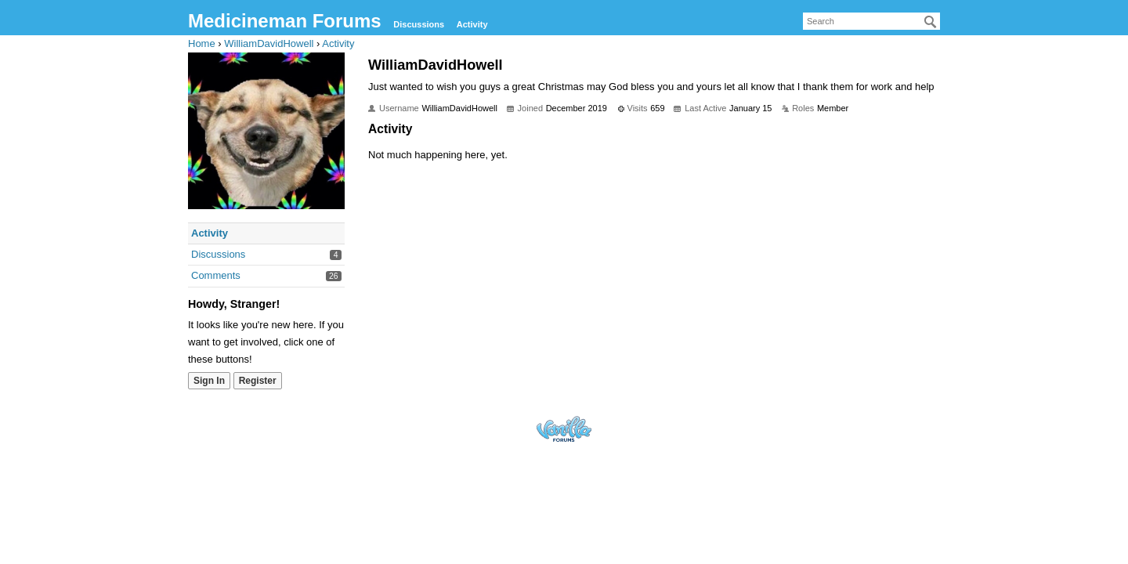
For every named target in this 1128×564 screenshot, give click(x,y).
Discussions (418, 24)
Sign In (209, 380)
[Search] (930, 22)
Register (258, 380)
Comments (215, 275)
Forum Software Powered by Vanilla (564, 429)
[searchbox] (871, 21)
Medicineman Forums (284, 20)
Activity (472, 24)
